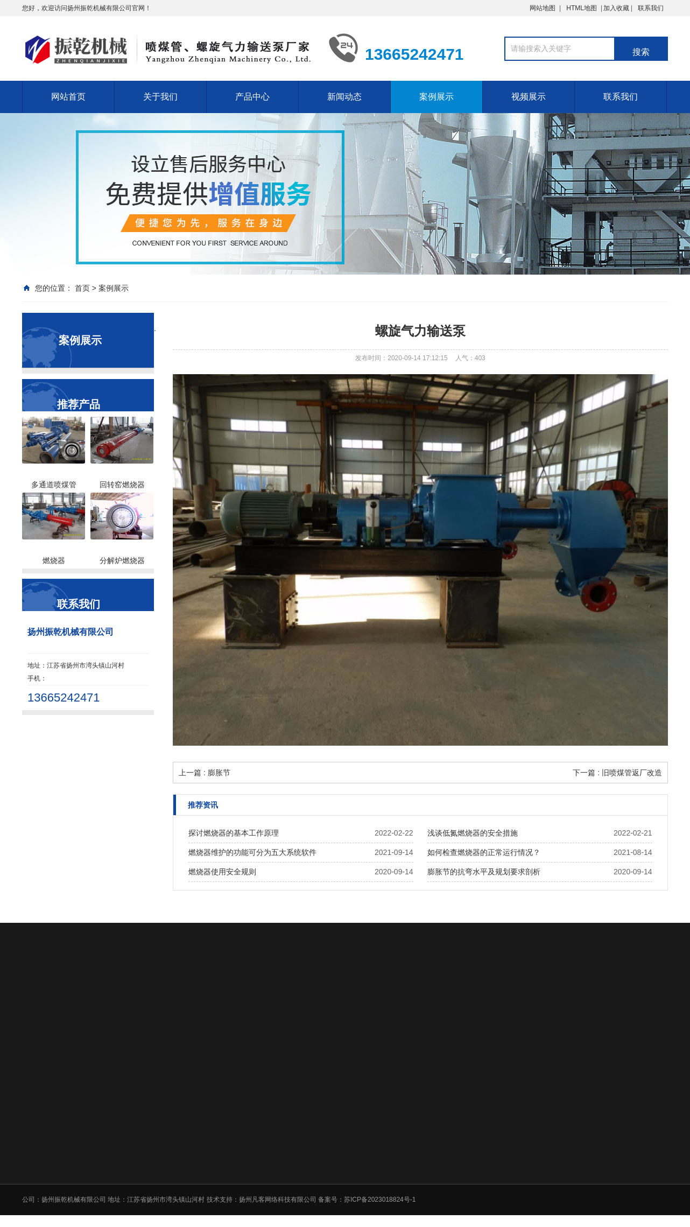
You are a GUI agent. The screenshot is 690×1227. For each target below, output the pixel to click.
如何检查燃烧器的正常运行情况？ (483, 852)
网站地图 (542, 8)
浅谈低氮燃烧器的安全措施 (472, 833)
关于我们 (160, 96)
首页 (82, 288)
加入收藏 (633, 8)
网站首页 (68, 96)
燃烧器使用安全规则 (222, 871)
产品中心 (252, 96)
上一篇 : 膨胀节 (204, 772)
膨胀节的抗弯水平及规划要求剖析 (483, 871)
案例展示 (436, 96)
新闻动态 (344, 96)
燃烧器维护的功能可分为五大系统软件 (252, 852)
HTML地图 (581, 8)
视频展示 (528, 96)
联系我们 (651, 8)
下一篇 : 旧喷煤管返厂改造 (617, 772)
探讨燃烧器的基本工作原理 (233, 833)
